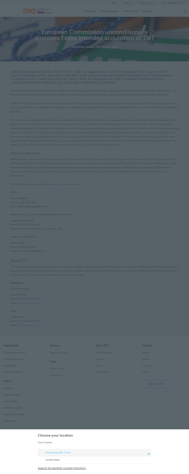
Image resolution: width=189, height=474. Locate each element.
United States (50, 460)
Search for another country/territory (62, 468)
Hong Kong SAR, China (95, 453)
